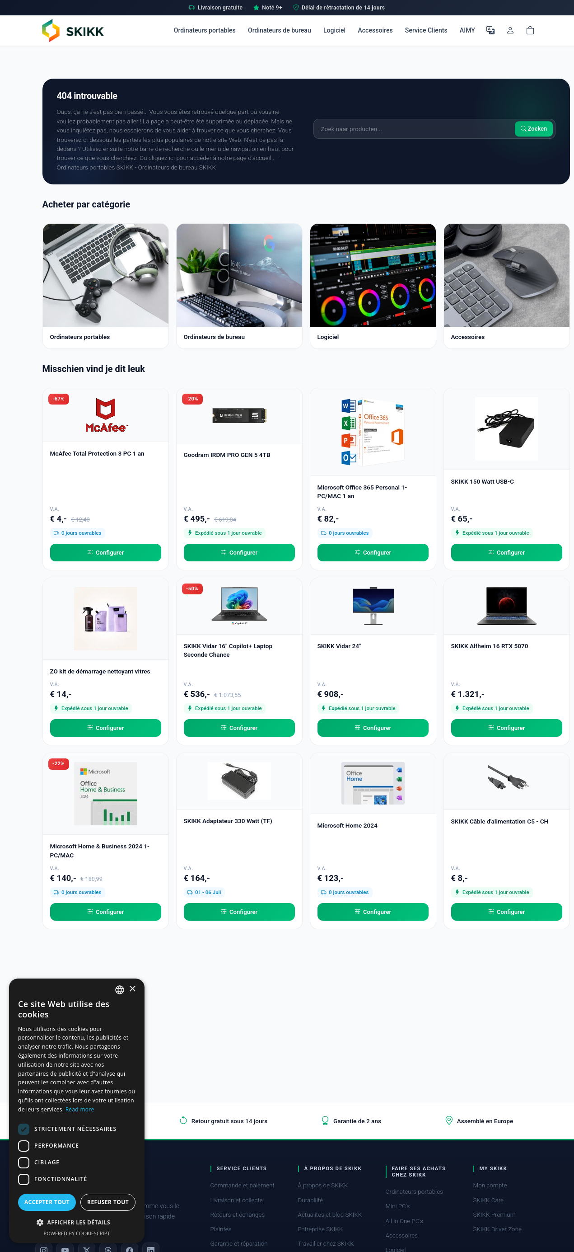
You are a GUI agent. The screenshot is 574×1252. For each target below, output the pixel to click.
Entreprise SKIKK (320, 1229)
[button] (76, 1222)
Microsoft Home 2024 (347, 825)
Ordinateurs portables (205, 30)
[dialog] (77, 1111)
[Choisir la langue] (490, 30)
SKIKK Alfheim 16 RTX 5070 (489, 646)
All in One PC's (405, 1221)
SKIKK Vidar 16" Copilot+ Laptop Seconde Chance (228, 650)
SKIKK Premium (494, 1214)
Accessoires (375, 30)
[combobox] (119, 989)
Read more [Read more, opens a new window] (79, 1109)
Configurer (105, 552)
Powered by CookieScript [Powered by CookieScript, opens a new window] (77, 1233)
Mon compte (490, 1185)
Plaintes (221, 1229)
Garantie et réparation (239, 1243)
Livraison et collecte (236, 1200)
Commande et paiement (242, 1185)
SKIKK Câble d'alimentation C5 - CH (500, 821)
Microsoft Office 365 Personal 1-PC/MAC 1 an (362, 491)
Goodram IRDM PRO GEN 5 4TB (227, 454)
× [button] (132, 989)
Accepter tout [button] (47, 1202)
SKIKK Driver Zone (497, 1229)
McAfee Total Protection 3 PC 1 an (97, 453)
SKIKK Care (488, 1200)
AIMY (467, 30)
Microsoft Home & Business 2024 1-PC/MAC (100, 850)
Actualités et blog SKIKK (330, 1214)
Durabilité (310, 1200)
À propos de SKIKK (323, 1185)
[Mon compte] (510, 30)
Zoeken (534, 128)
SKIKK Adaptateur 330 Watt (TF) (228, 820)
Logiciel (334, 30)
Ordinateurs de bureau (279, 30)
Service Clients (426, 30)
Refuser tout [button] (108, 1202)
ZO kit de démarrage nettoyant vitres (100, 671)
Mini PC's (398, 1206)
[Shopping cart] (530, 30)
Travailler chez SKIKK (326, 1243)
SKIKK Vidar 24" (339, 646)
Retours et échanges (237, 1214)
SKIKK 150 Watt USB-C (482, 481)
